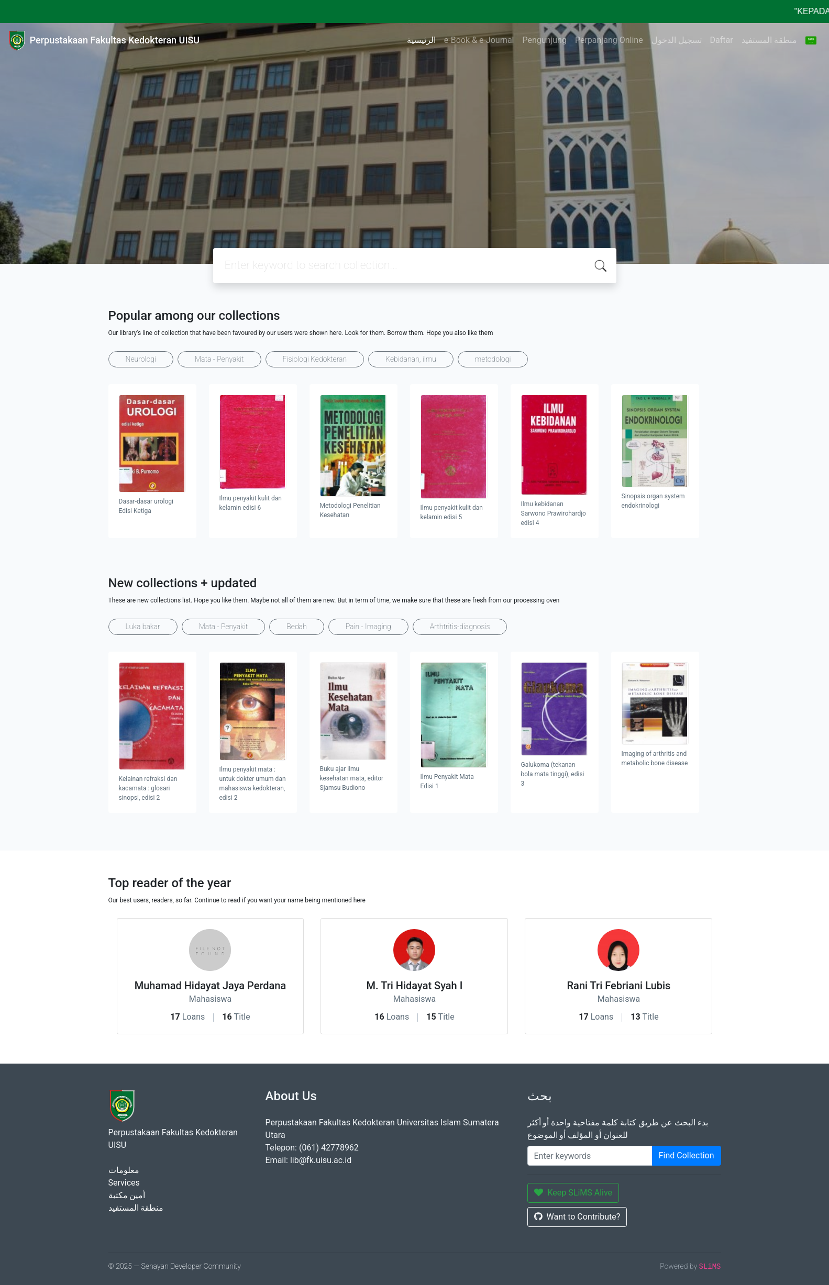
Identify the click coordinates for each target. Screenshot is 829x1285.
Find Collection (686, 1155)
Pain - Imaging (368, 626)
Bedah (296, 626)
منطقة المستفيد (769, 40)
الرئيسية (421, 40)
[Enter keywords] (590, 1156)
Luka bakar (143, 626)
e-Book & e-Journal (479, 40)
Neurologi (141, 359)
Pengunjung (545, 40)
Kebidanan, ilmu (410, 359)
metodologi (493, 359)
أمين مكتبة (127, 1195)
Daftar (721, 40)
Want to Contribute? (577, 1217)
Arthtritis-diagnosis (460, 626)
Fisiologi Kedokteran (315, 359)
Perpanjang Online (609, 40)
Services (124, 1183)
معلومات (123, 1170)
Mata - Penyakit (219, 359)
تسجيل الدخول (676, 40)
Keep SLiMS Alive (573, 1193)
